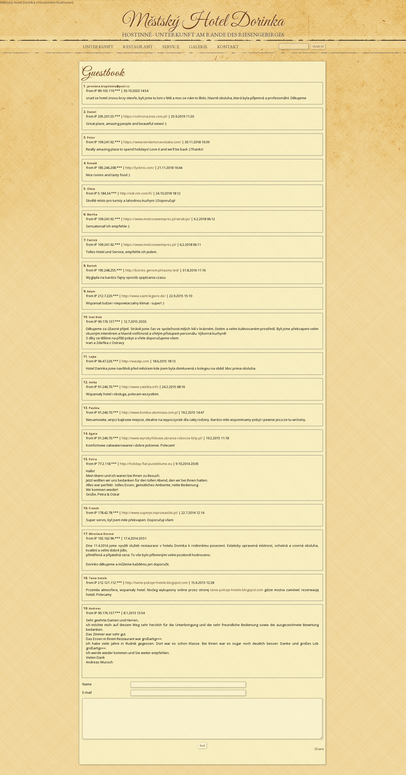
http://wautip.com (135, 361)
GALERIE (198, 46)
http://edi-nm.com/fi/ (136, 193)
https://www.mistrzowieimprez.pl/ (150, 244)
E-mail (87, 692)
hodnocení (64, 2)
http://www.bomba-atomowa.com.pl (150, 412)
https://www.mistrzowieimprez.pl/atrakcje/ (157, 219)
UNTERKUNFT (98, 46)
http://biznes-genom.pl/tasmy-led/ (152, 270)
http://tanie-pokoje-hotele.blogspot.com (156, 582)
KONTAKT (228, 46)
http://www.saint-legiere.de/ (144, 295)
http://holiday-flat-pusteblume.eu (146, 463)
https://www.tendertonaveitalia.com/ (152, 142)
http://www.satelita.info (140, 386)
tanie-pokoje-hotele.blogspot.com (236, 589)
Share (319, 749)
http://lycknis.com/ (139, 167)
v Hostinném (46, 2)
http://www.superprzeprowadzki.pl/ (150, 512)
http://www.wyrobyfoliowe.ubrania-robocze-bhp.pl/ (162, 438)
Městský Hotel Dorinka (17, 2)
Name (87, 684)
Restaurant (138, 46)
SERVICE (170, 46)
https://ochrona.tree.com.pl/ (146, 116)
